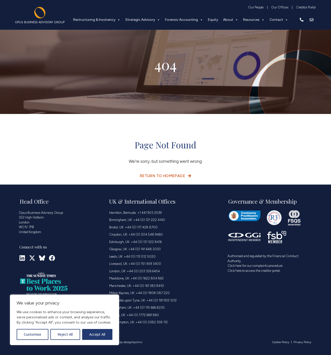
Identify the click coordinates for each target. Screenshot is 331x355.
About (230, 20)
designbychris (133, 342)
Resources (254, 20)
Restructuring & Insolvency (96, 20)
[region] (64, 320)
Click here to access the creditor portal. (254, 271)
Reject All (65, 334)
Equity (213, 20)
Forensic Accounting (184, 20)
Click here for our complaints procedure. (255, 266)
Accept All (97, 334)
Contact (278, 20)
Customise (32, 334)
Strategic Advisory (142, 20)
